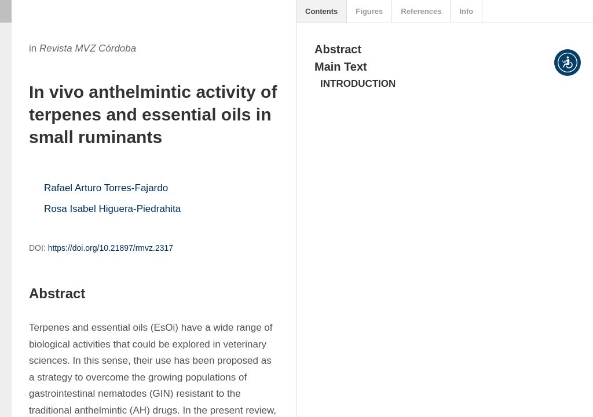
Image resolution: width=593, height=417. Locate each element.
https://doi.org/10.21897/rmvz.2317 (110, 248)
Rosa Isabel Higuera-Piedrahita (112, 208)
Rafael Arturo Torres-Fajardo (106, 187)
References (421, 11)
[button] (567, 62)
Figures (369, 11)
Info (466, 11)
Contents (321, 11)
